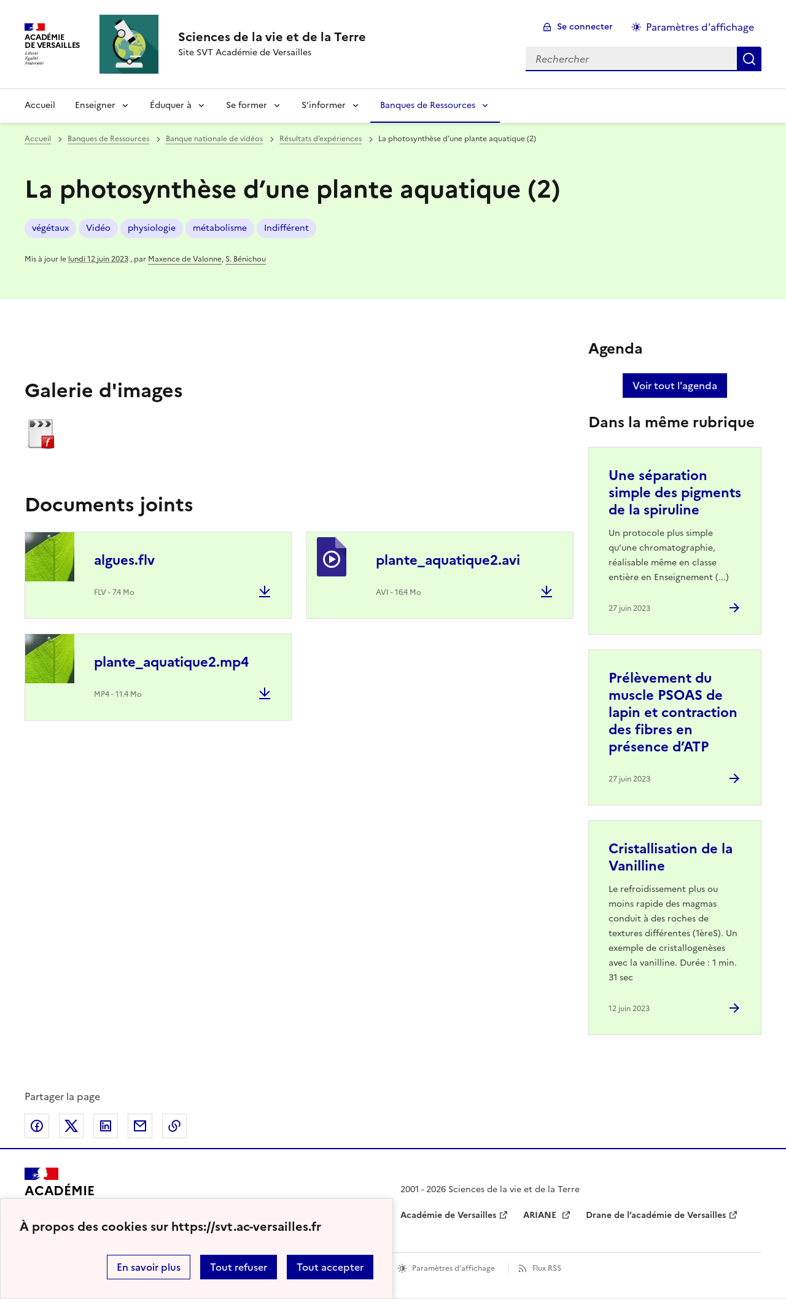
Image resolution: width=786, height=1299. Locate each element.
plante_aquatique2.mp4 (171, 662)
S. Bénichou (245, 259)
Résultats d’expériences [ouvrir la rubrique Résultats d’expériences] (320, 138)
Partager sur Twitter (71, 1126)
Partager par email (140, 1126)
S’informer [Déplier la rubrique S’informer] (324, 105)
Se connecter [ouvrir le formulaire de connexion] (585, 26)
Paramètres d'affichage (453, 1268)
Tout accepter (330, 1267)
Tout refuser (238, 1267)
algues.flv (124, 560)
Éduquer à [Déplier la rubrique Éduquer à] (171, 105)
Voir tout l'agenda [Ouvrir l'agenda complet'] (674, 385)
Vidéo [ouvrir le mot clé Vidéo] (98, 228)
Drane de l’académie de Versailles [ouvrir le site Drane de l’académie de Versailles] (656, 1215)
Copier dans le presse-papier (174, 1126)
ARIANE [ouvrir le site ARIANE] (541, 1215)
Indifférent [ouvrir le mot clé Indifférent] (286, 228)
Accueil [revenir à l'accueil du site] (40, 105)
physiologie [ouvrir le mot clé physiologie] (152, 228)
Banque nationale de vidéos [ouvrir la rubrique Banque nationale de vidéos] (214, 138)
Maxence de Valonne (185, 259)
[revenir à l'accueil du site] (272, 36)
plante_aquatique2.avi (448, 560)
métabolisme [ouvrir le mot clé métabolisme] (220, 228)
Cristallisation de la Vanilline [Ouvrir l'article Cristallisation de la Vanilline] (671, 857)
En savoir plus (149, 1267)
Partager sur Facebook (37, 1126)
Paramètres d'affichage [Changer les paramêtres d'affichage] (700, 27)
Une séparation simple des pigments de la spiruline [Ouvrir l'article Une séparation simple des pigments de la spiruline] (675, 492)
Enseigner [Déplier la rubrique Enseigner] (95, 105)
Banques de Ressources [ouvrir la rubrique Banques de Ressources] (108, 138)
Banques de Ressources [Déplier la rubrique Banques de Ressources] (427, 105)
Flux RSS (546, 1268)
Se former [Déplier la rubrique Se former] (246, 105)
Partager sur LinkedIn (105, 1126)
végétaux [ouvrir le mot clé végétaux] (50, 228)
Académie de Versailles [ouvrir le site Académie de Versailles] (448, 1215)
